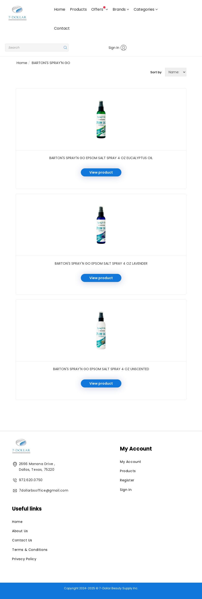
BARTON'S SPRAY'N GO (51, 62)
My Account (130, 461)
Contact (62, 28)
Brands (121, 9)
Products (78, 9)
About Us (20, 531)
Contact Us (22, 540)
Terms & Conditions (30, 549)
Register (127, 480)
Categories (146, 9)
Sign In (118, 47)
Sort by (156, 72)
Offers (99, 9)
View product (101, 172)
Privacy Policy (24, 559)
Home (59, 9)
